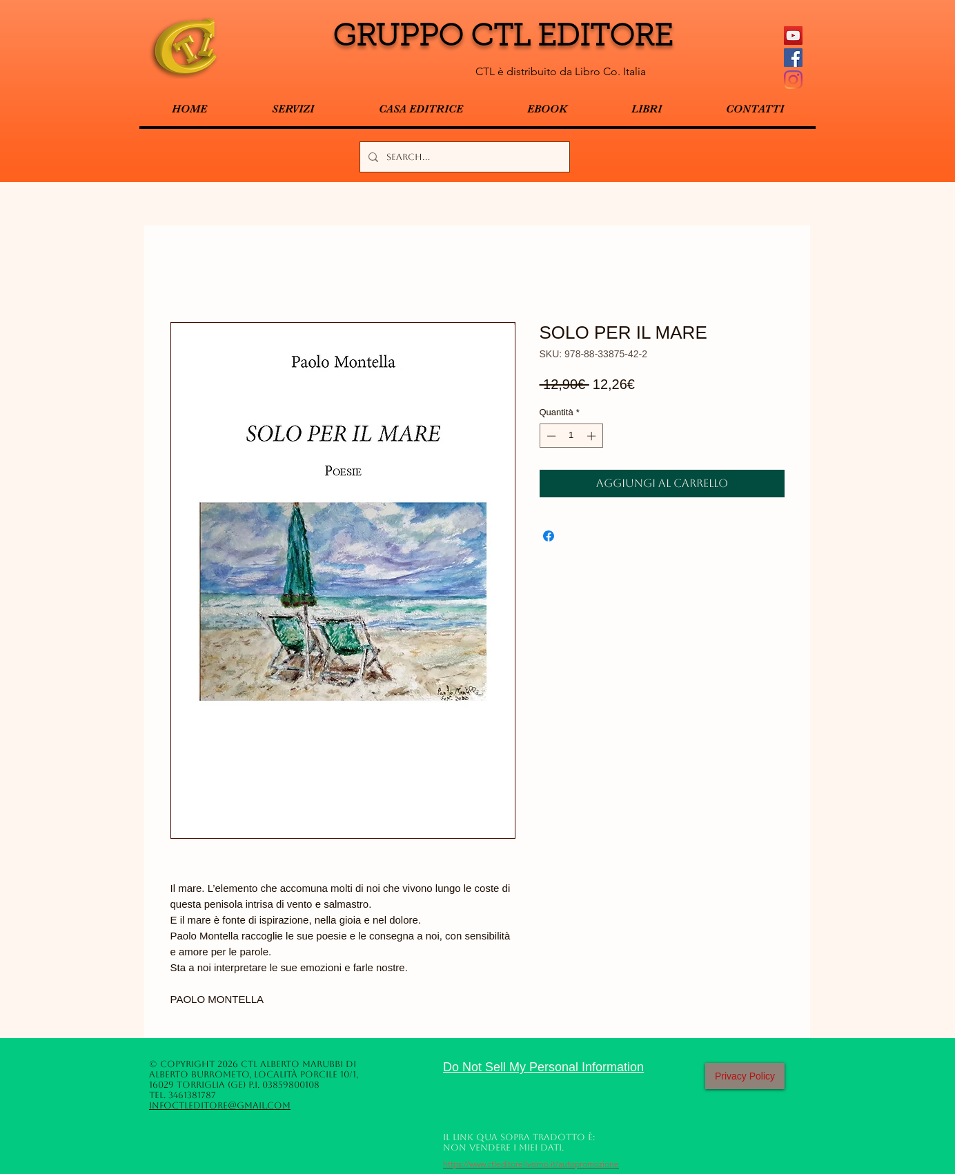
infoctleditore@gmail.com (220, 1105)
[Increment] (592, 436)
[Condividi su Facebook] (548, 536)
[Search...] (463, 157)
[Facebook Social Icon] (793, 57)
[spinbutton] (571, 436)
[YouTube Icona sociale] (793, 35)
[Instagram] (793, 79)
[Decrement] (550, 436)
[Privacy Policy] (745, 1076)
